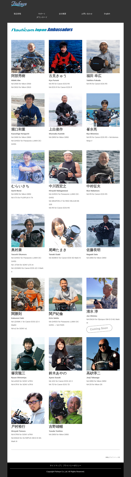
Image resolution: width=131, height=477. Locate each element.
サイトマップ (55, 465)
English (107, 14)
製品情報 (17, 14)
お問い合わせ (87, 14)
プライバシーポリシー (72, 465)
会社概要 (62, 14)
